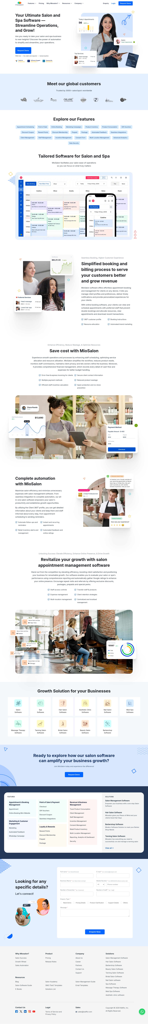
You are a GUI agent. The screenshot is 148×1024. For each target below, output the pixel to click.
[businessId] (76, 885)
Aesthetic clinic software (115, 995)
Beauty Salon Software (114, 969)
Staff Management (113, 138)
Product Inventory (114, 127)
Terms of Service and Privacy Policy (53, 1013)
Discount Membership (105, 133)
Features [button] (32, 3)
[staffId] (112, 894)
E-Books (18, 989)
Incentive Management (33, 144)
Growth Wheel (20, 962)
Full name (69, 872)
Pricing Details (81, 903)
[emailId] (112, 876)
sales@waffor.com (84, 1012)
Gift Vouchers (50, 133)
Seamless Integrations (71, 138)
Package (31, 138)
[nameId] (76, 876)
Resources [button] (67, 3)
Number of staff (105, 890)
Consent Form (53, 144)
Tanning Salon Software (115, 973)
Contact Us (80, 969)
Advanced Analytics (100, 144)
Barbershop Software (114, 966)
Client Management (92, 138)
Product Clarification (97, 903)
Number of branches (72, 890)
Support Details (113, 903)
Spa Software (111, 984)
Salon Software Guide (23, 986)
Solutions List (50, 989)
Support (79, 973)
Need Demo (67, 903)
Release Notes (50, 962)
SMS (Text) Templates (53, 986)
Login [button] (113, 3)
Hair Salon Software (113, 962)
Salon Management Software (117, 958)
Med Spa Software (113, 992)
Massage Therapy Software (116, 988)
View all (109, 848)
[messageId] (94, 913)
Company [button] (79, 3)
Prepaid (123, 133)
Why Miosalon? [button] (53, 3)
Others (125, 903)
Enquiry (106, 3)
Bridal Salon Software (114, 977)
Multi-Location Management (75, 144)
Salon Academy (51, 982)
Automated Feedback (48, 138)
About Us (79, 958)
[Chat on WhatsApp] (142, 1012)
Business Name (73, 881)
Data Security (118, 144)
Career (78, 962)
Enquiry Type (65, 899)
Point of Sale (56, 127)
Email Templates (82, 986)
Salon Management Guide (85, 982)
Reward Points (85, 133)
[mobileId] (100, 884)
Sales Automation (22, 966)
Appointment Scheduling (36, 127)
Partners (79, 966)
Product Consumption (30, 133)
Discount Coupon (68, 133)
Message (64, 908)
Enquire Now (95, 932)
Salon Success (21, 958)
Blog (17, 982)
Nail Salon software (113, 980)
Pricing (41, 3)
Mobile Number (112, 881)
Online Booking (73, 127)
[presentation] (94, 923)
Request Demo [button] (125, 3)
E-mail (106, 872)
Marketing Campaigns (93, 127)
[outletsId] (76, 894)
